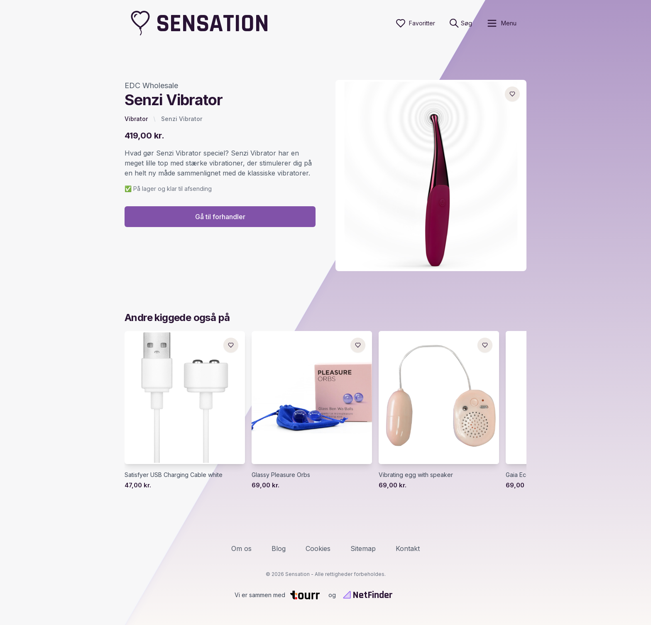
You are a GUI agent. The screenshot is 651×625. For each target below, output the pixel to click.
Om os (241, 548)
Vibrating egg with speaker (416, 474)
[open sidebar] (501, 23)
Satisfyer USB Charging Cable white (174, 474)
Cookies (318, 548)
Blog (279, 548)
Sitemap (363, 548)
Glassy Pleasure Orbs (281, 474)
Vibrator (136, 118)
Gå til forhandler (220, 216)
